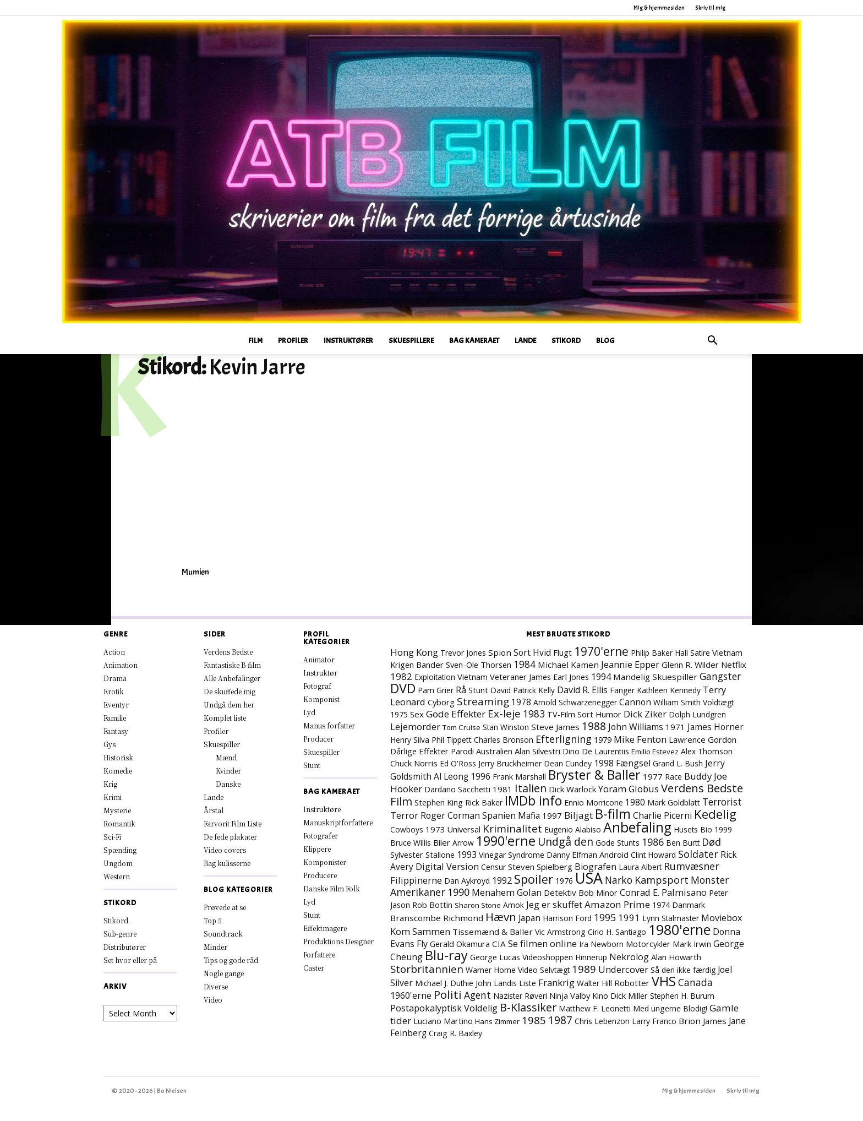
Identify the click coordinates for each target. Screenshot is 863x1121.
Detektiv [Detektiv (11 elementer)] (560, 892)
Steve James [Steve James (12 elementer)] (555, 726)
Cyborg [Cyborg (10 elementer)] (441, 702)
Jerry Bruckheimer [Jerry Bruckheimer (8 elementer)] (510, 763)
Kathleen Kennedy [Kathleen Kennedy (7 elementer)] (669, 690)
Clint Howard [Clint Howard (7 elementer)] (653, 855)
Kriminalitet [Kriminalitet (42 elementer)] (512, 828)
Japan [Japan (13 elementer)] (529, 918)
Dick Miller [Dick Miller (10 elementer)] (629, 995)
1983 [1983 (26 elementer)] (534, 713)
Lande (525, 340)
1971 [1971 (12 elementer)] (675, 726)
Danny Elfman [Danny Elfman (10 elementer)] (572, 854)
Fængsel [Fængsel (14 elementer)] (633, 763)
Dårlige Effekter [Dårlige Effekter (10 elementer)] (419, 751)
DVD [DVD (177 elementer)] (403, 688)
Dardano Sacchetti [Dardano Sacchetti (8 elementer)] (457, 789)
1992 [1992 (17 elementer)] (502, 880)
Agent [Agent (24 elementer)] (477, 995)
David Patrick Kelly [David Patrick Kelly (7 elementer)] (522, 690)
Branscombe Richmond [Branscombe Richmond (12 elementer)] (436, 917)
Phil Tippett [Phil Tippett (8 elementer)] (452, 739)
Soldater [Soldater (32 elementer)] (698, 854)
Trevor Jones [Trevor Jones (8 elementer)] (463, 652)
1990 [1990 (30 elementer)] (458, 892)
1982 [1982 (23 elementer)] (401, 676)
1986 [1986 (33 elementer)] (653, 841)
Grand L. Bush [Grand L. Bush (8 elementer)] (678, 763)
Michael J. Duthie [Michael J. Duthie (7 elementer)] (444, 983)
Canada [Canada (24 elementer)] (695, 982)
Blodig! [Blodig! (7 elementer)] (695, 1008)
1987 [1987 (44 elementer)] (560, 1020)
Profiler (293, 340)
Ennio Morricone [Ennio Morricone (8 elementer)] (593, 802)
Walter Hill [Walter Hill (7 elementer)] (594, 983)
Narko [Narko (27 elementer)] (618, 879)
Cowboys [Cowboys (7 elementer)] (406, 829)
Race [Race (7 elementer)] (673, 776)
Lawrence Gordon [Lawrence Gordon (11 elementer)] (702, 739)
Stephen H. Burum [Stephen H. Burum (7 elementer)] (682, 996)
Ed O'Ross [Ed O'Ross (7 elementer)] (458, 763)
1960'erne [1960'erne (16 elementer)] (411, 995)
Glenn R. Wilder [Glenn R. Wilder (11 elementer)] (690, 664)
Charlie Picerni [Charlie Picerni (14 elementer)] (662, 815)
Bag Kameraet (474, 340)
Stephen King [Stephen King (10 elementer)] (438, 802)
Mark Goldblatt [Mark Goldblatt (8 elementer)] (673, 802)
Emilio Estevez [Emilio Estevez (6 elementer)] (655, 752)
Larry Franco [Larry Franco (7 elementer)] (654, 1021)
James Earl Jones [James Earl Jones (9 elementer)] (559, 677)
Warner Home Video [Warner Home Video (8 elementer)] (502, 970)
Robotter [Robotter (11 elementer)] (631, 982)
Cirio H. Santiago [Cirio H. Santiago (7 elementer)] (617, 932)
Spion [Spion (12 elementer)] (499, 652)
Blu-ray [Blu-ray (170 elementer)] (446, 955)
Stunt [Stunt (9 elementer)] (478, 690)
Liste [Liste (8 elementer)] (527, 983)
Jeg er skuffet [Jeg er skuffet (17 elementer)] (554, 905)
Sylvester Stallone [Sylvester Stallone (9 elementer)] (422, 855)
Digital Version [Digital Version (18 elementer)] (447, 866)
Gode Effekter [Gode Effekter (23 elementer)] (455, 714)
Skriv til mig (710, 8)
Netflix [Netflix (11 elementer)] (733, 664)
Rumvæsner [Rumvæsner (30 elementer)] (691, 866)
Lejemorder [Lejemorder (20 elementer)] (415, 726)
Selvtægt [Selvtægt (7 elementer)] (555, 970)
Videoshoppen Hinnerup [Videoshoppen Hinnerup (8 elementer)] (564, 957)
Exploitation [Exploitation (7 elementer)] (434, 677)
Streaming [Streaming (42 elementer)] (483, 701)
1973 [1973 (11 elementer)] (435, 829)
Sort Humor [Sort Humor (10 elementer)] (599, 714)
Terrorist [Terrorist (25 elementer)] (722, 801)
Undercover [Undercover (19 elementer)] (623, 969)
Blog (605, 340)
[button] (712, 341)
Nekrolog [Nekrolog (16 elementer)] (629, 957)
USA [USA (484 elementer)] (589, 878)
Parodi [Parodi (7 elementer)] (462, 751)
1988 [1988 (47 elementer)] (594, 726)
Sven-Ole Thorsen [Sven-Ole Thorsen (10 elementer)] (478, 664)
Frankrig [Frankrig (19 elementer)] (556, 982)
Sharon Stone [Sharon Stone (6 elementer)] (478, 905)
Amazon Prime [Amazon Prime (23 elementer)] (617, 904)
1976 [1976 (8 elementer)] (564, 880)
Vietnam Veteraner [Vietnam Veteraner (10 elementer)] (492, 676)
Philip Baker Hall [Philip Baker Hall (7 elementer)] (659, 652)
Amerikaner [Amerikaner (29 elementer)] (417, 892)
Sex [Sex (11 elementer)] (417, 714)
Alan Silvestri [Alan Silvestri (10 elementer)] (537, 751)
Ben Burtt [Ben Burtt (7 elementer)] (683, 842)
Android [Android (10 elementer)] (614, 854)
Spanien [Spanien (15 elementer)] (499, 815)
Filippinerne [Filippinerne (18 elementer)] (416, 880)
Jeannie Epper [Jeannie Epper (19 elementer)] (630, 664)
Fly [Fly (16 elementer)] (422, 944)
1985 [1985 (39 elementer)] (534, 1020)
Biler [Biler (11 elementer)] (441, 842)
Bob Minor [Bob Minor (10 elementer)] (598, 892)
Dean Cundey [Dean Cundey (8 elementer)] (568, 763)
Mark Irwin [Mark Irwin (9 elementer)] (692, 944)
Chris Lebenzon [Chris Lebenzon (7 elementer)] (602, 1021)
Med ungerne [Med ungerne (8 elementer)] (657, 1008)
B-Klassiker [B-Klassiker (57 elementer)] (528, 1007)
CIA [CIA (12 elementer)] (499, 943)
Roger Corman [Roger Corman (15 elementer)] (450, 815)
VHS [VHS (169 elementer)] (664, 981)
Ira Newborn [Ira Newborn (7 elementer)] (601, 944)
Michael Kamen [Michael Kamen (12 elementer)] (568, 664)
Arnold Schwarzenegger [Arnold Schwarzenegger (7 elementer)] (575, 702)
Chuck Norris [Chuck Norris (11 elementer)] (414, 763)
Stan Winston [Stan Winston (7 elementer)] (506, 727)
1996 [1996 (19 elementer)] (480, 776)
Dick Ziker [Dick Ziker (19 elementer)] (645, 714)
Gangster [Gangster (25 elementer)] (720, 676)
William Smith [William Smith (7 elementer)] (677, 702)
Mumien (195, 572)
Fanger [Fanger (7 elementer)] (622, 690)
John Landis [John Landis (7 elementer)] (496, 983)
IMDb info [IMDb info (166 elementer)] (533, 800)
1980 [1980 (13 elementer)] (635, 802)
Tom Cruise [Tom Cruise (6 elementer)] (461, 727)
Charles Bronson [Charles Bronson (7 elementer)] (503, 739)
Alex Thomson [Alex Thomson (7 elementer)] (707, 751)
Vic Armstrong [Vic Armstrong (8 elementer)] (560, 932)
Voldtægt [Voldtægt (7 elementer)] (718, 702)
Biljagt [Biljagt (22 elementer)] (578, 815)
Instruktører (348, 340)
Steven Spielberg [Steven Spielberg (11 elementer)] (540, 866)
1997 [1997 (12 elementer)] (552, 815)
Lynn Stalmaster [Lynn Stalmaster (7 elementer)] (670, 918)
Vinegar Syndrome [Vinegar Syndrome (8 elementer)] (511, 855)
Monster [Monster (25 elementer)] (710, 879)
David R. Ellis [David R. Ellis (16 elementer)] (582, 690)
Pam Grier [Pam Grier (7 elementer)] (436, 690)
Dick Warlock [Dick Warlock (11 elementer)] (572, 789)
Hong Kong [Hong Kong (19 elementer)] (414, 652)
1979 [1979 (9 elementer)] (602, 739)
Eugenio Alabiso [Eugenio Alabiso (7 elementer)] (572, 829)
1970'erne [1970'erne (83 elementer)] (601, 651)
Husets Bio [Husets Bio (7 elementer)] (693, 829)
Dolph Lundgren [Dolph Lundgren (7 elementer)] (697, 714)
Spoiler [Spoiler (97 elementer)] (533, 879)
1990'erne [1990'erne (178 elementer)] (506, 841)
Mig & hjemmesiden (659, 8)
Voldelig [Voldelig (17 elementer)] (481, 1008)
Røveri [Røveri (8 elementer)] (536, 996)
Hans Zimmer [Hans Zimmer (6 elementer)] (497, 1021)
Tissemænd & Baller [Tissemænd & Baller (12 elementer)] (492, 931)
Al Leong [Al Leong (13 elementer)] (451, 776)
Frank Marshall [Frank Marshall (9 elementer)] (519, 776)
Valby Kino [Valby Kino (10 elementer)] (589, 995)
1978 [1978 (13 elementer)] (521, 702)
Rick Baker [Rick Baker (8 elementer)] (483, 802)
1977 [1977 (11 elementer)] (653, 776)
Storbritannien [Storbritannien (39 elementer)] (426, 969)
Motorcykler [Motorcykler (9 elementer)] (648, 944)
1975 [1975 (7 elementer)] (399, 714)
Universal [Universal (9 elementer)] (463, 829)
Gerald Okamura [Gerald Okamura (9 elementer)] (460, 944)
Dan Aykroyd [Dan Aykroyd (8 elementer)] (467, 880)
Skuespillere (411, 340)
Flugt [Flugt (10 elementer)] (562, 652)
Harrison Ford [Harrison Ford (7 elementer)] (567, 918)
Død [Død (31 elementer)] (711, 841)
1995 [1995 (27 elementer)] (605, 917)
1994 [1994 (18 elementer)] (601, 676)
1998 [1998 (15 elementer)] (604, 763)
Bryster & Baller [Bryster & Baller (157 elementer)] (594, 774)
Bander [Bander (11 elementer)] (430, 664)
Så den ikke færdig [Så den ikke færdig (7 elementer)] (683, 970)
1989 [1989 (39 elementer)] (584, 969)
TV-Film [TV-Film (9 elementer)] (561, 714)
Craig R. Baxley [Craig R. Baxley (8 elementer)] (455, 1033)
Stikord (566, 340)
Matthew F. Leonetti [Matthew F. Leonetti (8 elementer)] (595, 1008)
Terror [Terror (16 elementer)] (404, 815)
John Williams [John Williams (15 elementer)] (635, 727)
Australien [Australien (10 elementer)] (494, 751)
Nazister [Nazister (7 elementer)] (507, 996)
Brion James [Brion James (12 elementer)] (703, 1020)
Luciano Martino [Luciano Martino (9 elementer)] (443, 1021)
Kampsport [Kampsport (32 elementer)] (662, 879)
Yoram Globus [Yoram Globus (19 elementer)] (628, 788)
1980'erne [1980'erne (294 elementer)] (679, 929)
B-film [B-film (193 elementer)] (613, 814)
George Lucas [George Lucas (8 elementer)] (495, 957)
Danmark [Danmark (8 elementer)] (688, 905)
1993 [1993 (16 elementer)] (467, 854)
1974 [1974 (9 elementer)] (661, 905)
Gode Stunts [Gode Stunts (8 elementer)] (618, 842)
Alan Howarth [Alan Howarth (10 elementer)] (676, 956)
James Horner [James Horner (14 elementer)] (715, 727)
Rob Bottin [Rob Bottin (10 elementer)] (432, 904)
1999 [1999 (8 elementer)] (723, 829)
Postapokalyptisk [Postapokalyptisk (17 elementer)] (426, 1008)
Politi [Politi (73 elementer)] (448, 994)
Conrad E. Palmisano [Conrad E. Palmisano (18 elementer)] (663, 892)
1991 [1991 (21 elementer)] (629, 917)
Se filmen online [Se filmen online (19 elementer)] (542, 943)
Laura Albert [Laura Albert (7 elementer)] (640, 867)
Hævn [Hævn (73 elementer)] (500, 916)
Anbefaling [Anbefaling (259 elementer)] (637, 827)
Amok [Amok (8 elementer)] (513, 905)
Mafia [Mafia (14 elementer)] (529, 815)
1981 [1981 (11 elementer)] (502, 789)
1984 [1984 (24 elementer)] (525, 664)
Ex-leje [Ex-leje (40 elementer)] (504, 713)
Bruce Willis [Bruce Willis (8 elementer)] (410, 842)
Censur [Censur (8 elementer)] (493, 867)
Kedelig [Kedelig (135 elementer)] (715, 814)
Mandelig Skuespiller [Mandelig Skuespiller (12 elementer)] (655, 676)
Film (255, 340)
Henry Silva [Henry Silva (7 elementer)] (409, 739)
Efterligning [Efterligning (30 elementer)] (564, 738)
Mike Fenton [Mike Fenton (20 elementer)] (640, 739)
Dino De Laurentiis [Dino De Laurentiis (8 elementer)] (595, 751)
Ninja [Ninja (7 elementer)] (558, 996)
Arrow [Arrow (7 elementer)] (463, 842)
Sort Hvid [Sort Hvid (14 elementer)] (532, 652)
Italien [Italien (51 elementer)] (531, 788)
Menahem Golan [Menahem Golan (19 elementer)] (507, 892)
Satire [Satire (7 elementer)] (700, 652)
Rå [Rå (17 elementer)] (461, 690)
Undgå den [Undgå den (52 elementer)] (565, 841)
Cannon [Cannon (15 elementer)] (635, 702)
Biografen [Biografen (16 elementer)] (595, 867)
